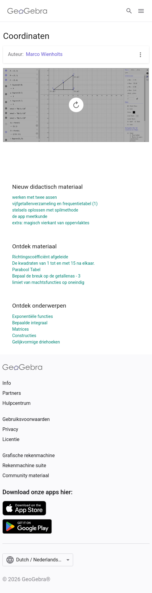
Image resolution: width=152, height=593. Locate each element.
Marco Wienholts (44, 54)
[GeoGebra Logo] (27, 11)
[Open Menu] (141, 11)
